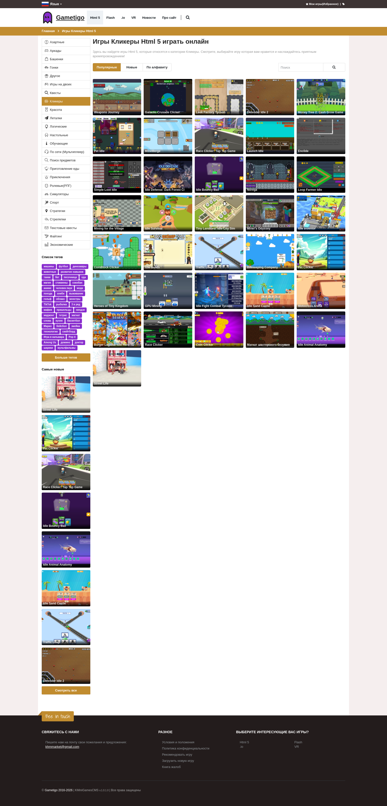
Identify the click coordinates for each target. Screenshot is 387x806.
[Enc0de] (321, 136)
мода (80, 288)
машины (49, 266)
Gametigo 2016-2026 (59, 790)
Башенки (53, 59)
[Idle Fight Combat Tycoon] (219, 291)
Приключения (57, 177)
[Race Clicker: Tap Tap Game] (66, 472)
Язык (50, 4)
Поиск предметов (60, 160)
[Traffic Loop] (66, 627)
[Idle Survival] (168, 213)
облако (60, 299)
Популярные (107, 67)
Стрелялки (55, 219)
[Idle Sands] (168, 252)
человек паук (64, 288)
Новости (149, 17)
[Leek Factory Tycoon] (219, 97)
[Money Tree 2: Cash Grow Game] (321, 97)
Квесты (52, 93)
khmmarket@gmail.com (62, 746)
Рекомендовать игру (177, 754)
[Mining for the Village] (117, 213)
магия (47, 282)
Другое (52, 76)
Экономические (58, 245)
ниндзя (80, 309)
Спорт (51, 202)
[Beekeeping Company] (270, 252)
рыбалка (61, 304)
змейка (75, 326)
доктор (79, 342)
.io (123, 17)
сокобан (77, 282)
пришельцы (64, 309)
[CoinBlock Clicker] (117, 252)
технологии (51, 331)
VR (133, 17)
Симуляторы (56, 194)
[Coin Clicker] (219, 329)
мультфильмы (67, 347)
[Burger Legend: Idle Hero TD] (117, 329)
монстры (74, 299)
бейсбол (61, 326)
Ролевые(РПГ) (58, 186)
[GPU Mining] (168, 291)
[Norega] (270, 174)
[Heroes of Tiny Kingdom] (117, 291)
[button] (188, 17)
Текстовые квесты (60, 228)
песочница (70, 277)
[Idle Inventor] (321, 213)
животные (50, 271)
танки (47, 277)
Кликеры (53, 101)
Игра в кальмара (54, 337)
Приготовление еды (61, 169)
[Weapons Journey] (117, 97)
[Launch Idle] (270, 136)
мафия (48, 309)
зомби (60, 293)
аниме (47, 288)
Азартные (54, 42)
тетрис (63, 315)
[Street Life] (66, 394)
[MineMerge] (168, 136)
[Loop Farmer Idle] (321, 174)
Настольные (56, 135)
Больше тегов (66, 357)
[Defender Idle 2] (66, 666)
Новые (131, 67)
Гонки (51, 67)
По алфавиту (157, 67)
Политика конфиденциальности (186, 748)
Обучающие (56, 143)
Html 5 (95, 17)
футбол (63, 266)
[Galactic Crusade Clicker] (168, 97)
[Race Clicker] (168, 329)
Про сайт (169, 17)
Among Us (50, 342)
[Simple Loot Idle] (117, 174)
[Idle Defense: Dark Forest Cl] (168, 174)
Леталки (53, 118)
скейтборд (68, 331)
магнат (76, 315)
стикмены (62, 282)
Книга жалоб (171, 767)
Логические (55, 126)
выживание (76, 293)
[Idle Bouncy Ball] (66, 511)
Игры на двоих (58, 84)
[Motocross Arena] (321, 291)
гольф (47, 299)
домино (65, 342)
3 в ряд (76, 304)
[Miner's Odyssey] (270, 213)
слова (47, 320)
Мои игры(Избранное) (322, 3)
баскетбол (73, 320)
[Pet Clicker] (66, 433)
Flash (110, 17)
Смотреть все (66, 690)
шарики (48, 347)
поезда (48, 293)
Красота (53, 110)
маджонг (49, 315)
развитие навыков (72, 271)
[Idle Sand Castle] (66, 588)
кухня (59, 320)
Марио (48, 326)
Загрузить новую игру (178, 761)
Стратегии (54, 211)
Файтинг (53, 236)
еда (83, 277)
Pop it (72, 337)
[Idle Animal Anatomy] (66, 549)
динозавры (79, 266)
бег (57, 277)
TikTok (47, 304)
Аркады (52, 51)
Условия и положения (178, 742)
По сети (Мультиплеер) (64, 152)
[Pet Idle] (117, 136)
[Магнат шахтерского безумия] (270, 329)
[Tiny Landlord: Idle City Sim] (219, 213)
